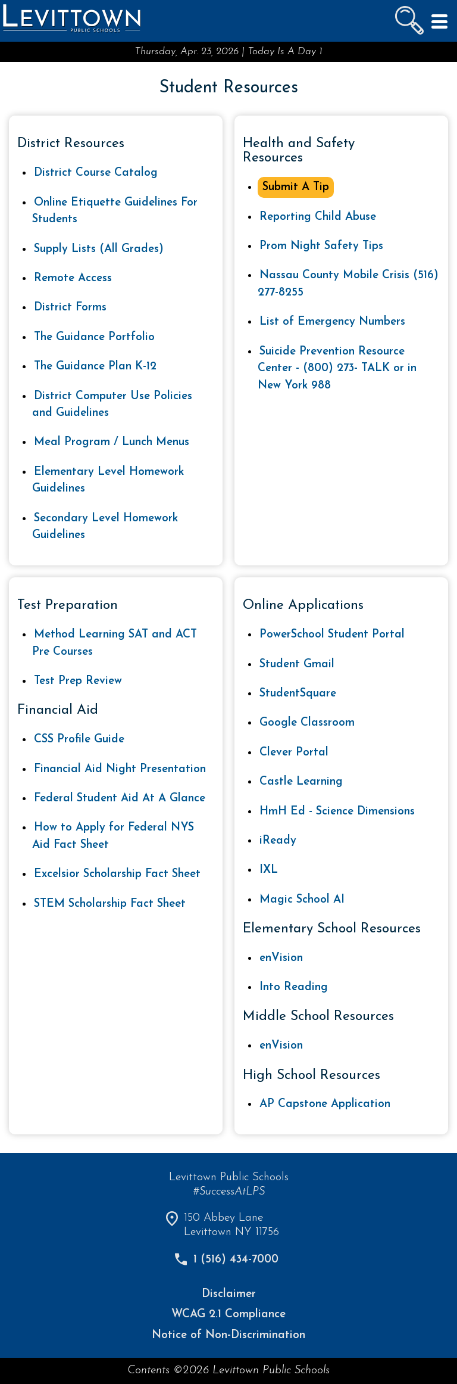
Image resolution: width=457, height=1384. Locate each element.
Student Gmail (296, 664)
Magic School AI (302, 900)
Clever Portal (293, 752)
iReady (277, 841)
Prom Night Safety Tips (321, 246)
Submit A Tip (295, 187)
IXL (268, 870)
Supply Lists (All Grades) (99, 249)
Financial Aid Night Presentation (120, 769)
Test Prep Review (78, 681)
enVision (281, 958)
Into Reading (293, 987)
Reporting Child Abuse (317, 217)
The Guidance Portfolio (94, 337)
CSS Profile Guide (79, 739)
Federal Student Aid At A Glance (119, 798)
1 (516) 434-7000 (235, 1259)
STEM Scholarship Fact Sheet (110, 904)
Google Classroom (307, 723)
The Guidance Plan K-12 (95, 366)
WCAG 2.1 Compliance (228, 1314)
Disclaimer (229, 1294)
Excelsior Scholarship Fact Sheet (117, 874)
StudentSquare (297, 693)
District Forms (70, 307)
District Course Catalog (96, 173)
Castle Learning (301, 782)
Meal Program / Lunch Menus (111, 442)
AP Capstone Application (324, 1104)
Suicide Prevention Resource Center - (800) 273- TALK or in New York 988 (337, 368)
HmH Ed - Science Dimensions (337, 811)
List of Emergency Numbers (332, 322)
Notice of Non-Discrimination (228, 1335)
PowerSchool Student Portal (332, 634)
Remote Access (73, 278)
